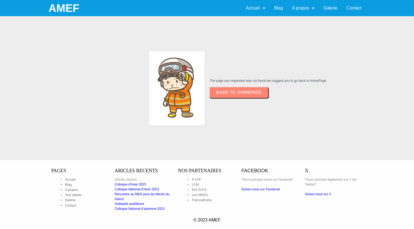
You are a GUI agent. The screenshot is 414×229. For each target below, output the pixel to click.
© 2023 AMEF (207, 220)
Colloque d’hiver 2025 (130, 184)
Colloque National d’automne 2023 (139, 209)
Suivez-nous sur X (318, 194)
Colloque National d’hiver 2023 (137, 189)
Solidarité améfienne (129, 204)
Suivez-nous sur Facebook (260, 189)
